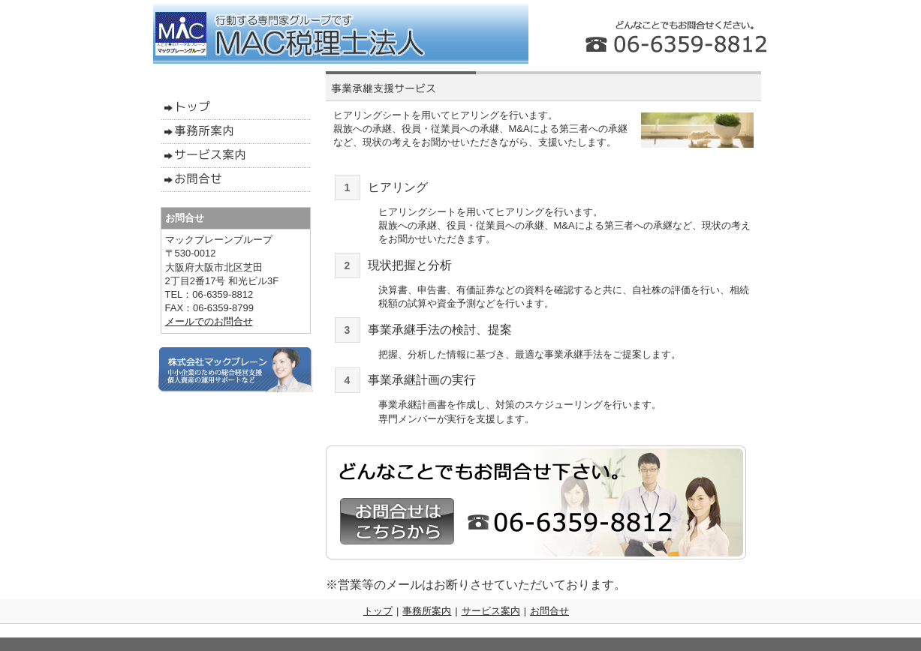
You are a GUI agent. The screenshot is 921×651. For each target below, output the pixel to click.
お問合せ (549, 610)
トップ (378, 610)
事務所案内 (426, 610)
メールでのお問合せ (209, 321)
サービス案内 (491, 610)
